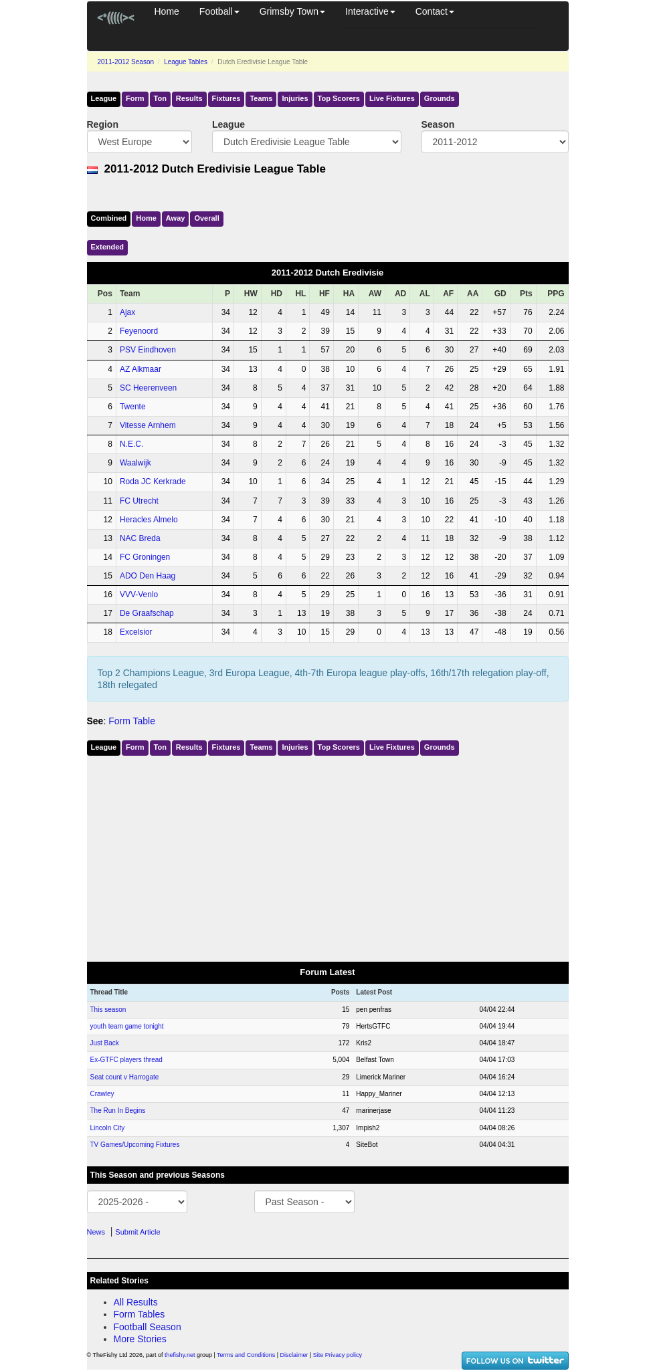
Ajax (127, 312)
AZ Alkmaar (140, 369)
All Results (136, 1302)
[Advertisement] (328, 856)
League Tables (185, 62)
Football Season (147, 1327)
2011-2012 (126, 62)
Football (219, 11)
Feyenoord (139, 331)
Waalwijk (135, 462)
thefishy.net (180, 1355)
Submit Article (137, 1232)
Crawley (102, 1093)
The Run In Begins (118, 1110)
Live (392, 98)
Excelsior (136, 632)
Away (175, 218)
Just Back (104, 1043)
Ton (160, 98)
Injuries (295, 98)
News (96, 1232)
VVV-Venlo (139, 594)
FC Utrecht (139, 501)
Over (206, 218)
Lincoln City (107, 1128)
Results (189, 98)
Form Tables (139, 1314)
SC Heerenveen (148, 388)
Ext (107, 247)
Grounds (439, 98)
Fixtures (226, 98)
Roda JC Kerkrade (153, 481)
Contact (434, 11)
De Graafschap (147, 613)
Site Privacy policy (337, 1355)
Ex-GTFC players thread (126, 1059)
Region (102, 124)
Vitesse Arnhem (148, 425)
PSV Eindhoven (148, 349)
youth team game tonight (127, 1026)
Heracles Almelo (149, 519)
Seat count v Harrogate (124, 1077)
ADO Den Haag (147, 576)
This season (108, 1009)
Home (167, 11)
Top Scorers (339, 98)
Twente (133, 406)
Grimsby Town (292, 11)
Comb (109, 218)
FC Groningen (145, 557)
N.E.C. (131, 444)
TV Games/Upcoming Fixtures (135, 1144)
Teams (261, 98)
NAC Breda (140, 538)
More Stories (140, 1339)
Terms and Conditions (246, 1355)
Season (438, 124)
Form (135, 98)
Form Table (131, 721)
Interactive (370, 11)
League (104, 98)
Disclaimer (294, 1355)
